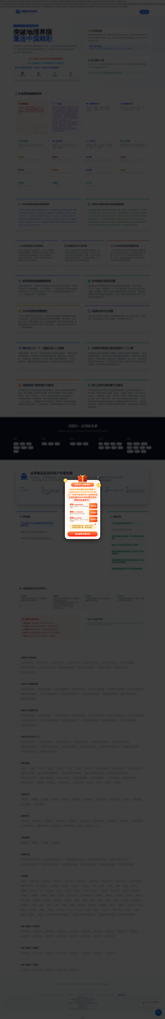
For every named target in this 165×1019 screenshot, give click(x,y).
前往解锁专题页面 (82, 534)
